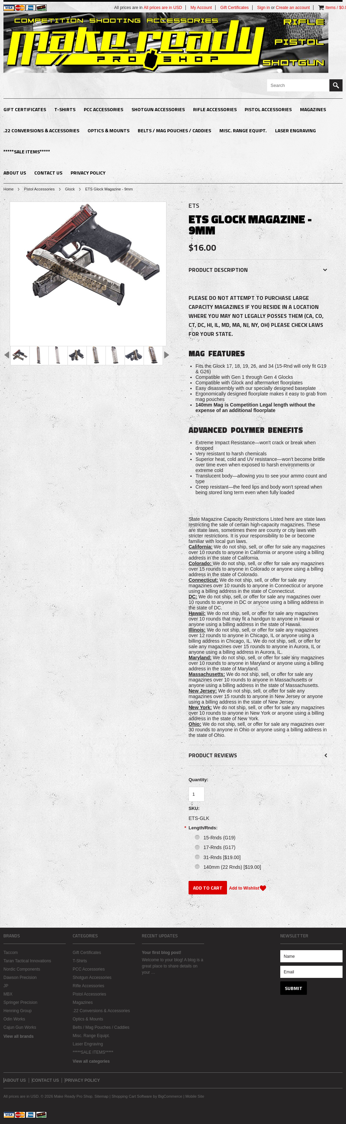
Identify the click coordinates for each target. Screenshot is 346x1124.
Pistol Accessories (268, 109)
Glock (70, 189)
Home (8, 189)
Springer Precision (20, 1002)
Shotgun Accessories (158, 109)
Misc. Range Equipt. (243, 130)
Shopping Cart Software (131, 1096)
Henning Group (17, 1010)
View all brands (18, 1036)
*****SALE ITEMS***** (26, 151)
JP (5, 985)
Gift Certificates (24, 109)
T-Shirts (64, 109)
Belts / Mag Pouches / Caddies (174, 130)
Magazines (313, 109)
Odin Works (14, 1019)
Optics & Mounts (108, 130)
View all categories (91, 1061)
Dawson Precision (20, 977)
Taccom (10, 952)
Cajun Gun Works (19, 1027)
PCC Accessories (103, 109)
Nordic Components (21, 969)
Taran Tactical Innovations (27, 960)
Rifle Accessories (215, 109)
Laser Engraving (295, 130)
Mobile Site (194, 1096)
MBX (7, 994)
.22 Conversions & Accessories (41, 130)
